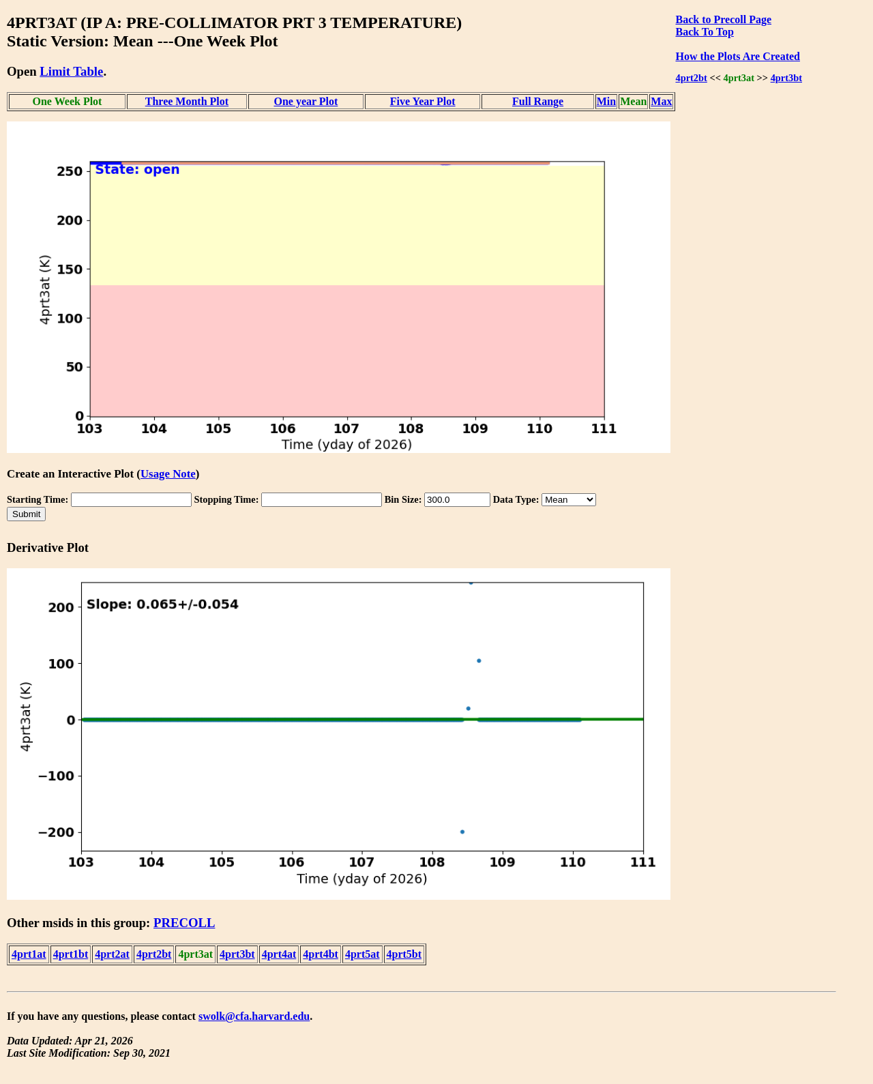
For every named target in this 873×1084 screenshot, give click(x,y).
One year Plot (305, 101)
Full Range (537, 101)
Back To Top (704, 32)
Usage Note (168, 473)
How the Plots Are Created (737, 56)
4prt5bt (404, 954)
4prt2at (112, 954)
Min (606, 101)
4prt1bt (71, 954)
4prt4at (279, 954)
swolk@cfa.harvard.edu (254, 1016)
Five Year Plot (423, 101)
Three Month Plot (186, 101)
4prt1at (29, 954)
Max (661, 101)
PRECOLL (184, 922)
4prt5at (362, 954)
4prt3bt (786, 77)
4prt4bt (320, 954)
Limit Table (71, 71)
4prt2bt (691, 77)
